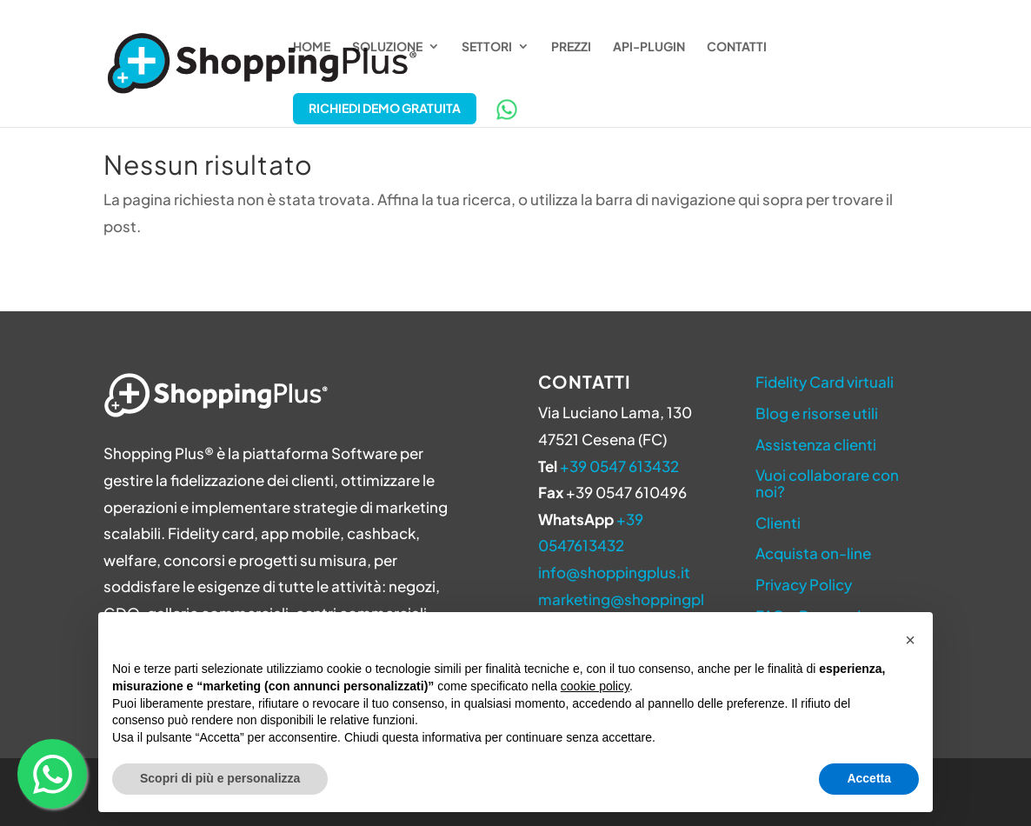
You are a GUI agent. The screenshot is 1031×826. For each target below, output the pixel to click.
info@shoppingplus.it (614, 572)
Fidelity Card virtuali (824, 381)
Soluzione (387, 47)
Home (311, 47)
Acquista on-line (813, 553)
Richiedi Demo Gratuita (385, 108)
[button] (910, 640)
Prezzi (571, 47)
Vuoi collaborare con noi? (827, 483)
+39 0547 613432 (619, 466)
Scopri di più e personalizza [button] (220, 778)
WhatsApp (506, 109)
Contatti (737, 47)
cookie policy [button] (595, 686)
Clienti (778, 522)
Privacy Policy (803, 584)
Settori (487, 47)
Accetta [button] (869, 778)
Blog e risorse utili (816, 413)
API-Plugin (649, 47)
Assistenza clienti (815, 444)
